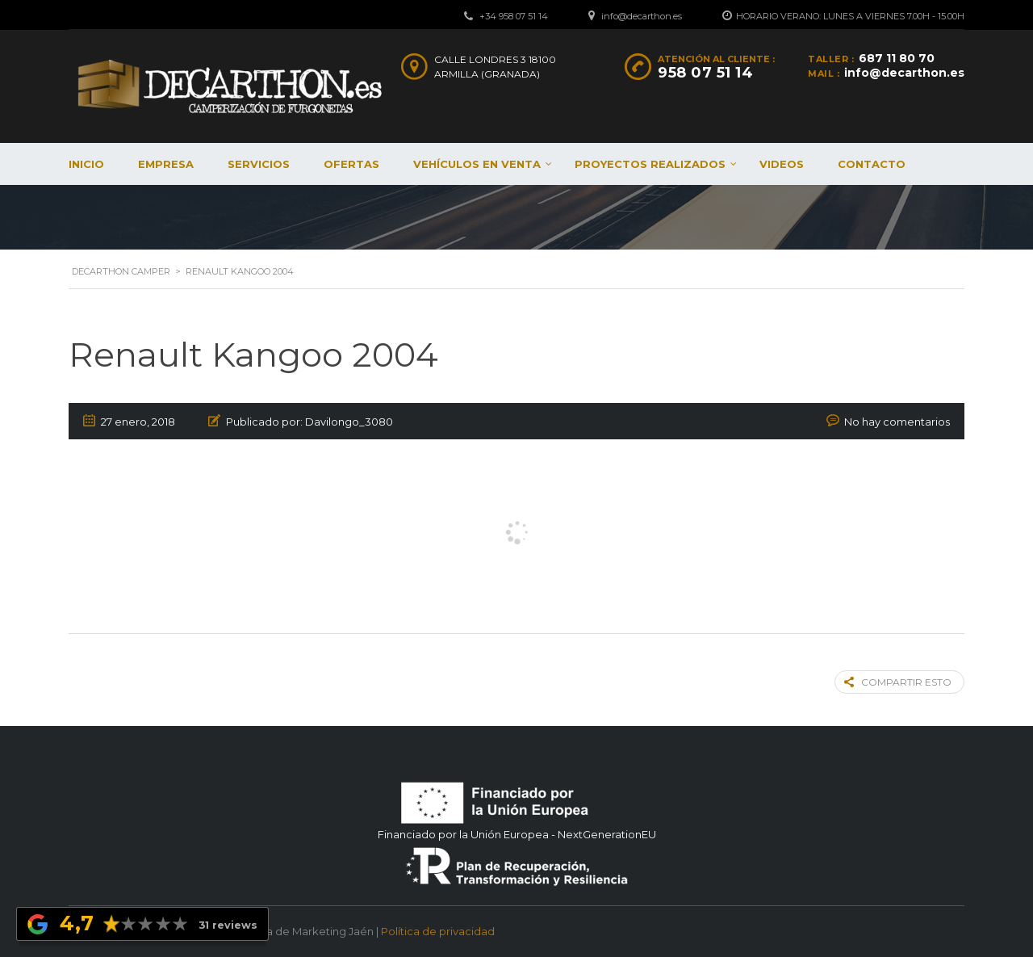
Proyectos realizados (650, 163)
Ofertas (351, 163)
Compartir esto (897, 682)
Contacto (871, 163)
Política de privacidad (438, 931)
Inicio (86, 163)
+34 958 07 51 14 (513, 16)
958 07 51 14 (705, 73)
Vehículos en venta (477, 163)
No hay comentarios (897, 421)
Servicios (259, 163)
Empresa (166, 163)
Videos (781, 163)
